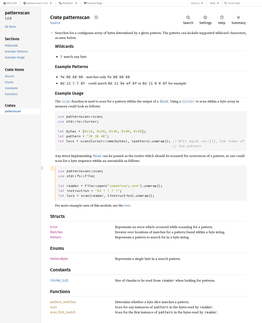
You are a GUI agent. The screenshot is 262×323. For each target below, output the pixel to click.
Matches (56, 232)
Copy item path (96, 17)
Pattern (55, 237)
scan (53, 307)
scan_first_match (62, 312)
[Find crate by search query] (245, 3)
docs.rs (195, 3)
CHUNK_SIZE (59, 280)
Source (55, 23)
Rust (212, 3)
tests (127, 205)
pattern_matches (63, 302)
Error (54, 227)
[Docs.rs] (10, 3)
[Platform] (68, 3)
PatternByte (59, 259)
